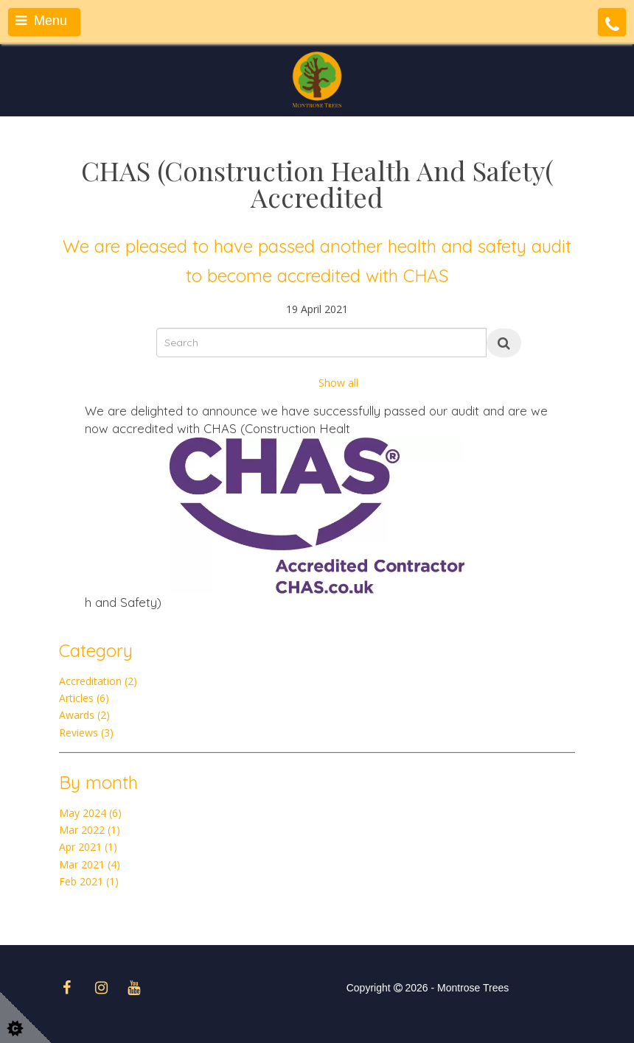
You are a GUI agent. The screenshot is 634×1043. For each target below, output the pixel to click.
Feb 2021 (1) (89, 881)
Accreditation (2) (98, 681)
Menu (41, 20)
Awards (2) (84, 715)
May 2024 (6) (90, 813)
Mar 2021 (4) (89, 864)
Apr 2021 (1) (88, 847)
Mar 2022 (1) (89, 830)
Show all (338, 383)
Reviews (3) (86, 733)
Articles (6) (84, 698)
